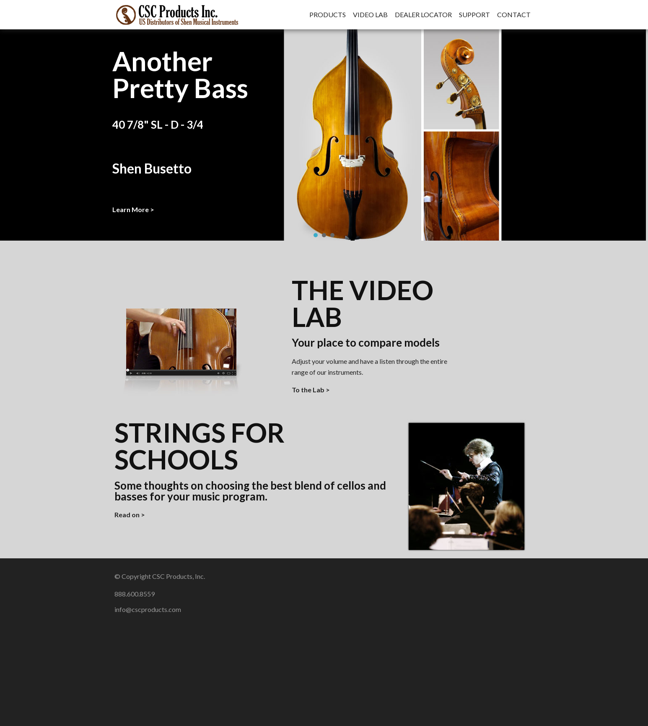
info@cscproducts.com (147, 609)
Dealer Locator (423, 14)
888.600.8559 (134, 594)
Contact (514, 14)
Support (474, 14)
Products (327, 14)
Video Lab (370, 14)
